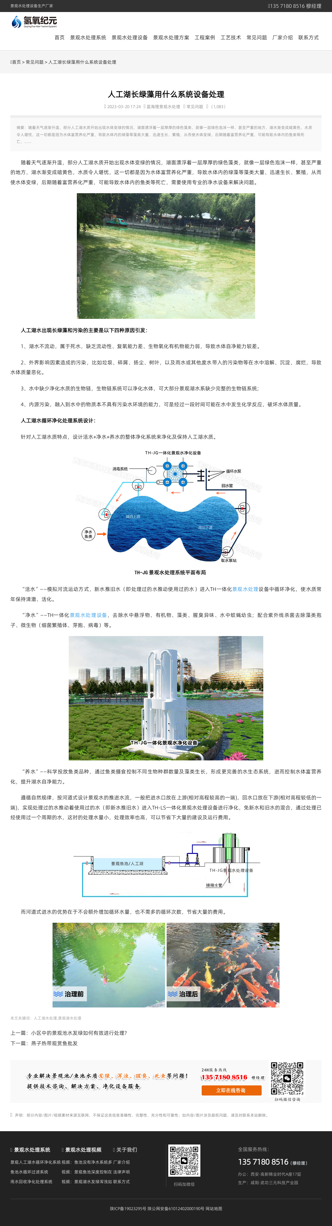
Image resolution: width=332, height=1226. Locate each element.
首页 (59, 37)
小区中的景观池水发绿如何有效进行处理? (79, 1032)
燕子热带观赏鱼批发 (54, 1043)
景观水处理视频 (83, 1149)
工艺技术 (230, 37)
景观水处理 (245, 589)
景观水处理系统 (88, 37)
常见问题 (256, 37)
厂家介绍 (282, 37)
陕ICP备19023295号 (128, 1208)
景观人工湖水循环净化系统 (35, 1162)
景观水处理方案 (171, 37)
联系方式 (308, 37)
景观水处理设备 (130, 37)
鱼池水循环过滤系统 (29, 1172)
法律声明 (121, 1172)
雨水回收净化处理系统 (31, 1181)
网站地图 (214, 1208)
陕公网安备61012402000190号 (176, 1208)
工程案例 (205, 37)
